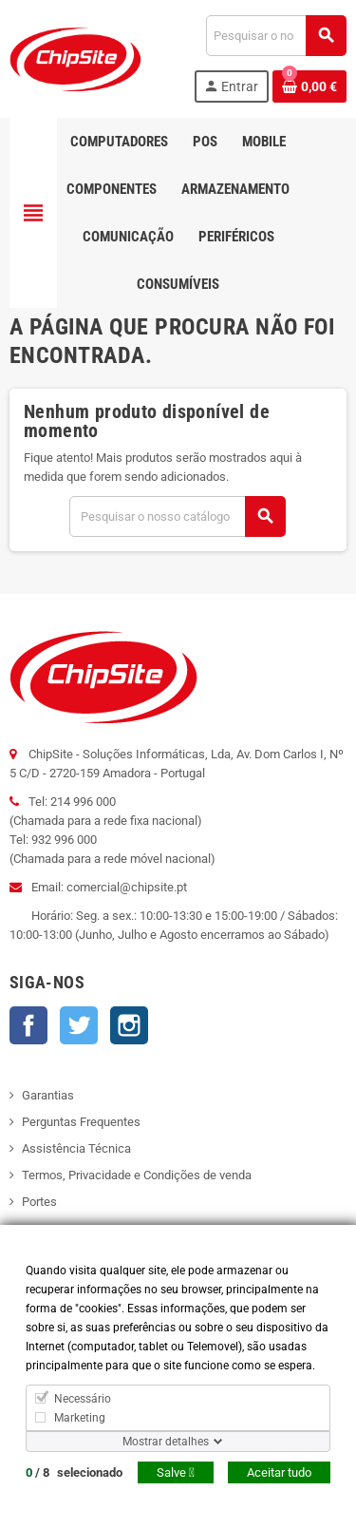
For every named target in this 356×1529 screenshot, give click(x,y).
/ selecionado (74, 1472)
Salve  (176, 1472)
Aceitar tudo (279, 1472)
